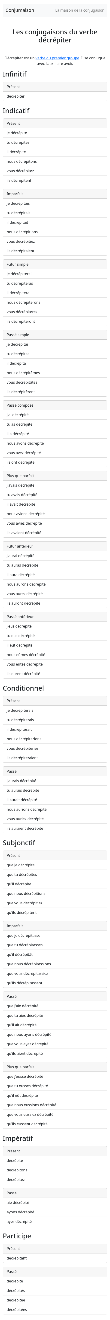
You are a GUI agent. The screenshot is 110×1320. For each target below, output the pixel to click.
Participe (17, 1235)
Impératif (18, 1138)
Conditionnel (23, 688)
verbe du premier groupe (57, 58)
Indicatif (16, 110)
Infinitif (14, 74)
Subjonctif (19, 842)
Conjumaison (20, 10)
